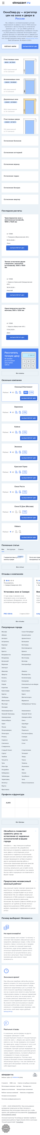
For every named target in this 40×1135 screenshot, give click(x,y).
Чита (23, 779)
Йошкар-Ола (26, 674)
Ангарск (4, 638)
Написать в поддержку (27, 1092)
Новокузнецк (6, 717)
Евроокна (18, 407)
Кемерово (25, 681)
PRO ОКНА (8, 614)
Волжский (5, 661)
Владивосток (6, 655)
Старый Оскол (7, 750)
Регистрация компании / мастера (11, 1086)
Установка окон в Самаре (16, 592)
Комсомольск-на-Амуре (30, 684)
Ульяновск (25, 766)
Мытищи (5, 704)
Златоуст (5, 668)
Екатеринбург (26, 664)
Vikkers (17, 526)
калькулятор (8, 1011)
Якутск (4, 786)
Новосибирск (6, 720)
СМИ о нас (13, 1083)
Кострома (25, 687)
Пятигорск (5, 733)
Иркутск (4, 674)
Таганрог (25, 753)
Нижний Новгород (8, 714)
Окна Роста (19, 486)
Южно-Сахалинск (28, 783)
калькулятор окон (32, 38)
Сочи (23, 743)
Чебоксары (5, 776)
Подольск (25, 730)
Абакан (4, 635)
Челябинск (25, 776)
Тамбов (4, 757)
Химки (24, 773)
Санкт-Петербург (28, 632)
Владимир (5, 658)
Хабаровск (5, 773)
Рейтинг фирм (10, 46)
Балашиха (25, 641)
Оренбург (25, 724)
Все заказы (20, 373)
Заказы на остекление (8, 1089)
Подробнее (19, 1122)
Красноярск (26, 691)
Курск (24, 694)
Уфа (23, 770)
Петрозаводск (7, 730)
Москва (4, 632)
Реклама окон (27, 1086)
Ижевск (24, 671)
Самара (24, 737)
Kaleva (17, 427)
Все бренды (20, 822)
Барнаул (4, 645)
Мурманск (25, 700)
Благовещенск (27, 648)
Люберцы (5, 697)
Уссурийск (5, 770)
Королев (5, 687)
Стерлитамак (26, 750)
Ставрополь (6, 746)
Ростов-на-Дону (27, 733)
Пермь (24, 727)
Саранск (5, 740)
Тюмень (24, 763)
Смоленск (5, 743)
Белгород (25, 645)
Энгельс (4, 783)
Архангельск (26, 638)
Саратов (25, 740)
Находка (5, 707)
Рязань (4, 737)
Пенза (4, 727)
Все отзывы (20, 621)
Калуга (4, 681)
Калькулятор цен (30, 46)
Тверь (24, 757)
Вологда (24, 661)
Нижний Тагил (27, 714)
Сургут (4, 753)
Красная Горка (20, 467)
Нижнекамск (26, 711)
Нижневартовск (7, 711)
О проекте (5, 1083)
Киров (4, 684)
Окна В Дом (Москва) (23, 506)
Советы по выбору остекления (27, 1083)
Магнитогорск (26, 697)
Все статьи (20, 567)
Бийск (4, 648)
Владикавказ (26, 655)
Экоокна (18, 447)
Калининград (26, 678)
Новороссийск (27, 717)
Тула (3, 763)
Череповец (5, 779)
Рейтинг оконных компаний (10, 1092)
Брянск (24, 651)
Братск (4, 651)
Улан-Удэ (5, 766)
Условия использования (9, 1096)
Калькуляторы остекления (25, 1089)
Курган (4, 694)
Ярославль (5, 789)
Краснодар (5, 691)
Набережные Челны (29, 704)
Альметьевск (26, 635)
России (20, 18)
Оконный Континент (23, 387)
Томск (24, 760)
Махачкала (5, 700)
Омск (23, 720)
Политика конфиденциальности (11, 1099)
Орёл (3, 724)
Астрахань (5, 641)
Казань (4, 678)
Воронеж (5, 664)
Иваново (5, 671)
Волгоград (25, 658)
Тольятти (5, 760)
